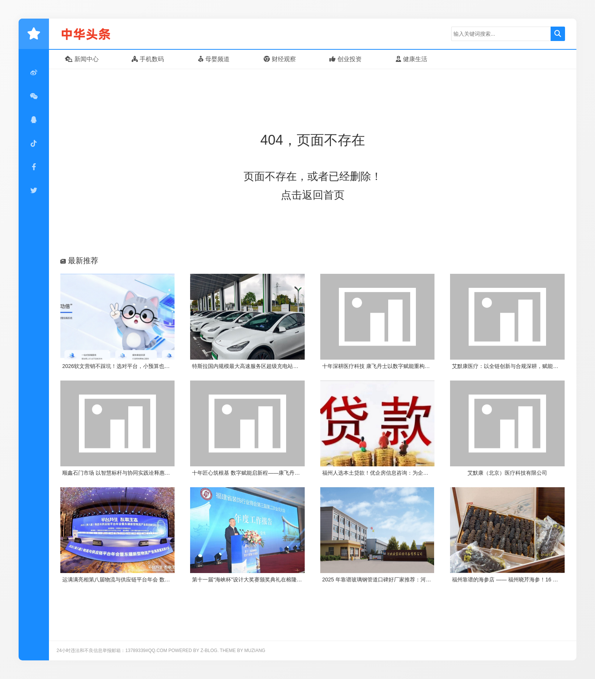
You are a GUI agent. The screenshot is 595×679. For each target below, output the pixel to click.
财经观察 (280, 59)
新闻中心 (82, 59)
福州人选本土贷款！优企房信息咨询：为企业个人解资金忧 (391, 473)
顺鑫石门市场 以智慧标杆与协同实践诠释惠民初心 (121, 473)
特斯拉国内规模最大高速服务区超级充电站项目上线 (253, 366)
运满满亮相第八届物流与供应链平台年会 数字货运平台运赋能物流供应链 (148, 579)
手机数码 (148, 59)
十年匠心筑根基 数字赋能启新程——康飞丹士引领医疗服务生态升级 (272, 473)
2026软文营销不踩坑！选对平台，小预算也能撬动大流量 (129, 366)
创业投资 (345, 59)
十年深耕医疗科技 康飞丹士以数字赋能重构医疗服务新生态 (392, 366)
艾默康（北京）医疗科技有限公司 (507, 473)
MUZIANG (254, 650)
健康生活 (411, 59)
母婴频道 (214, 59)
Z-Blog (208, 650)
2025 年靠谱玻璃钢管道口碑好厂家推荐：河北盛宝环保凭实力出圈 (400, 579)
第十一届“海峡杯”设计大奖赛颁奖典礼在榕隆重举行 (252, 579)
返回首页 (323, 195)
